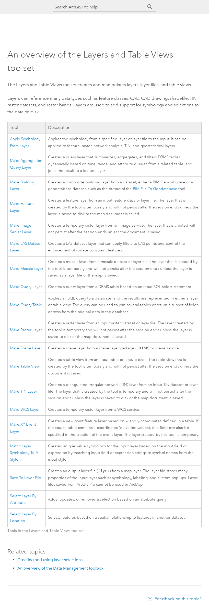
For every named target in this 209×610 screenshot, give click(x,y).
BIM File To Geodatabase (155, 188)
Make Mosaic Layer (26, 268)
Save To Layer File (25, 478)
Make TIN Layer (23, 392)
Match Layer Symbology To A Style (24, 453)
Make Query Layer (26, 286)
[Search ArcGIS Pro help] (99, 7)
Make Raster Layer (26, 330)
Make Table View (25, 366)
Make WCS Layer (25, 410)
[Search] (150, 6)
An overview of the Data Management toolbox (60, 569)
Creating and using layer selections (50, 560)
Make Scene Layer (26, 348)
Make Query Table (26, 305)
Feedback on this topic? (178, 599)
